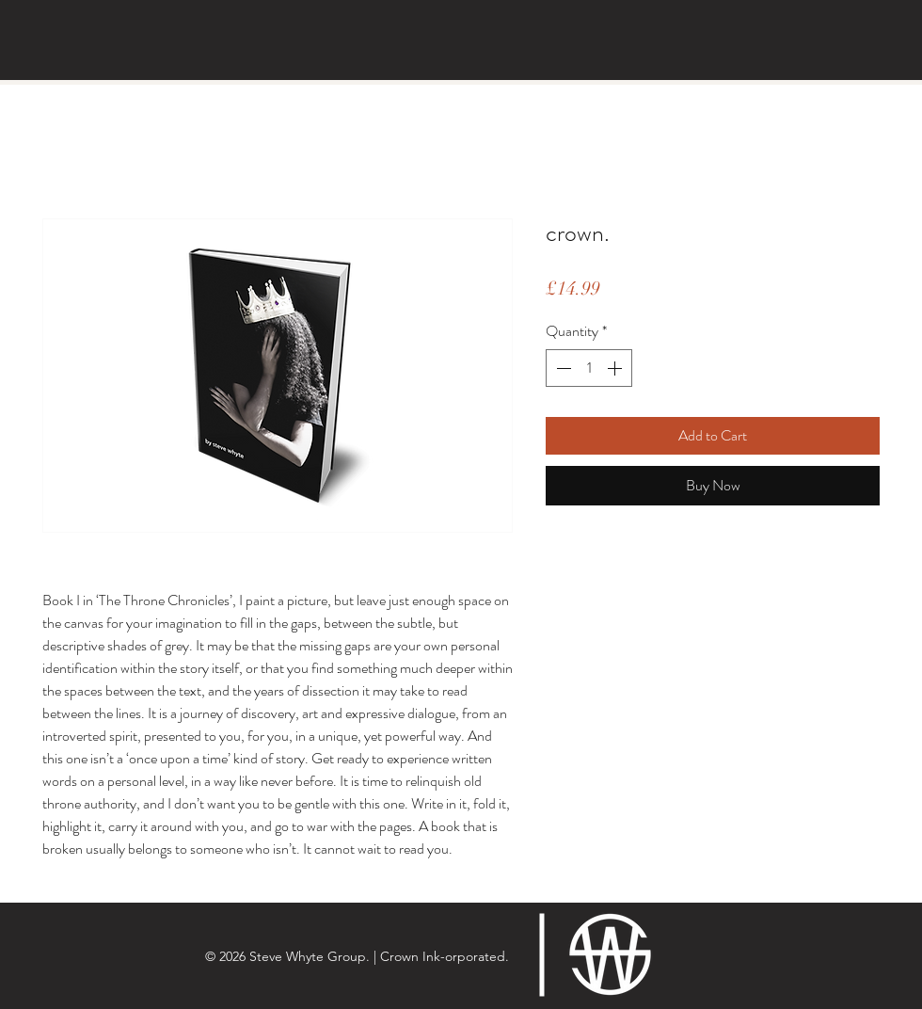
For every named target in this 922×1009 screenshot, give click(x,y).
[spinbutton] (589, 368)
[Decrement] (561, 368)
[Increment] (616, 368)
